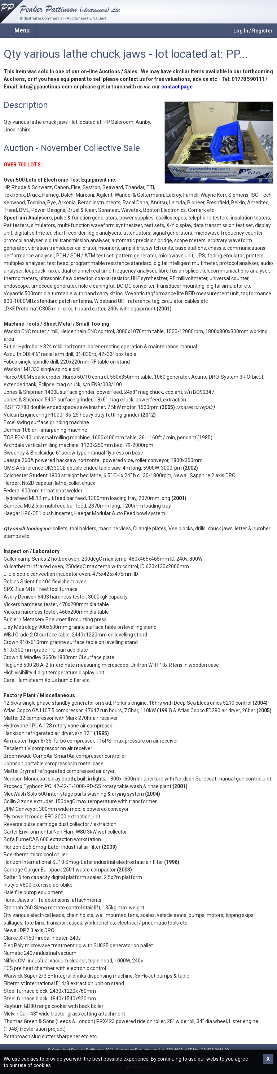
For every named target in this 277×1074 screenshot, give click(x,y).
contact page (177, 87)
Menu (22, 30)
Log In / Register (253, 31)
